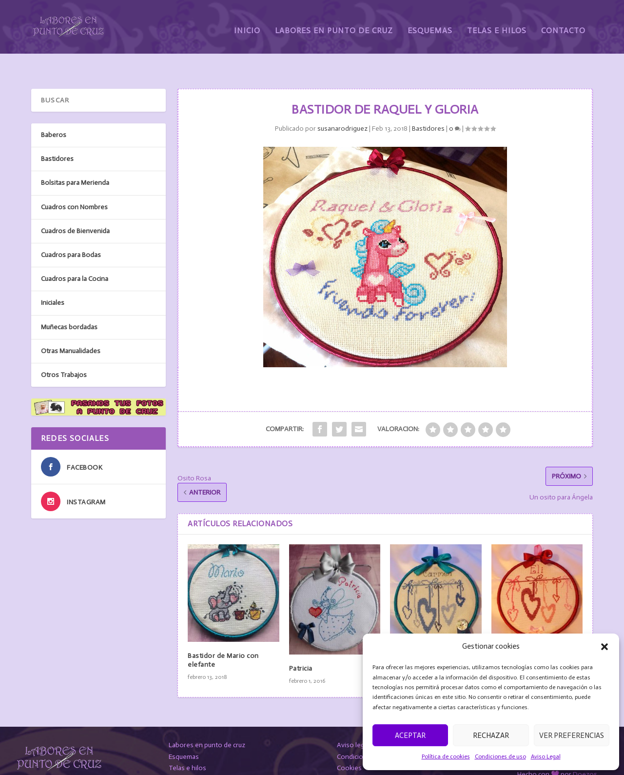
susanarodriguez (342, 105)
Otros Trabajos (64, 351)
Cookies (349, 744)
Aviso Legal (546, 756)
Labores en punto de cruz (207, 721)
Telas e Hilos (496, 23)
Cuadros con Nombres (74, 183)
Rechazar (491, 735)
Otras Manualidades (70, 327)
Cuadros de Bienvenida (75, 207)
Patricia (300, 645)
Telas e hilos (187, 744)
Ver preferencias (571, 735)
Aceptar (410, 735)
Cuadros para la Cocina (74, 255)
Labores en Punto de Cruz (334, 23)
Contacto (563, 23)
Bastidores (428, 105)
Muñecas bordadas (69, 303)
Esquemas (430, 23)
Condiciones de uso (500, 756)
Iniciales (52, 279)
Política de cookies (446, 756)
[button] (604, 647)
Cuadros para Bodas (71, 231)
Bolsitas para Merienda (75, 159)
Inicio (247, 23)
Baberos (53, 111)
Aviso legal (353, 721)
